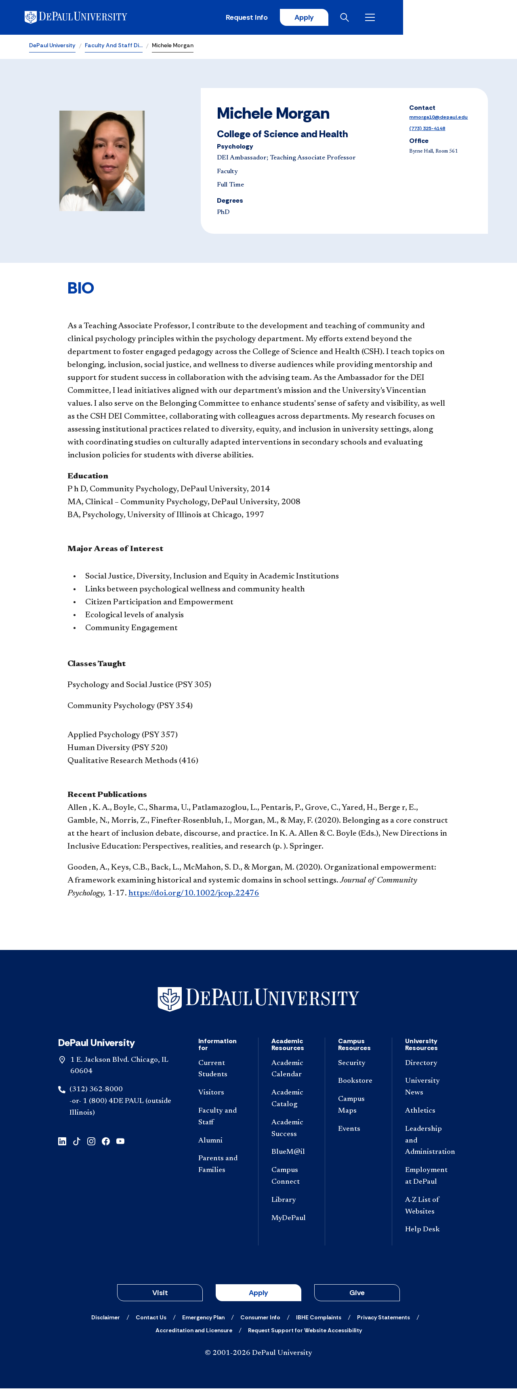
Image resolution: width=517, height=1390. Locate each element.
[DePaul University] (92, 18)
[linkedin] (62, 1142)
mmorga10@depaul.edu (438, 118)
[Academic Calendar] (291, 1070)
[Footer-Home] (258, 1001)
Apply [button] (258, 1294)
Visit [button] (160, 1294)
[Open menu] (481, 18)
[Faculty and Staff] (221, 1118)
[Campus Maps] (358, 1107)
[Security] (358, 1065)
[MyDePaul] (291, 1220)
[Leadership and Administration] (428, 1142)
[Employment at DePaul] (428, 1178)
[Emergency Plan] (203, 1319)
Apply (412, 18)
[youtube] (120, 1142)
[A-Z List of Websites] (428, 1207)
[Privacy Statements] (383, 1319)
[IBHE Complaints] (318, 1319)
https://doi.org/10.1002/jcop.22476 (193, 895)
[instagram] (91, 1142)
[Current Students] (221, 1070)
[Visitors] (221, 1095)
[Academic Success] (291, 1130)
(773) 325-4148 (427, 130)
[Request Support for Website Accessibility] (305, 1332)
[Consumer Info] (260, 1319)
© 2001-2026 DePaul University (258, 1355)
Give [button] (357, 1294)
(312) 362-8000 (96, 1091)
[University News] (428, 1089)
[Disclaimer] (105, 1319)
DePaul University (52, 46)
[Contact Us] (151, 1319)
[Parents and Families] (221, 1166)
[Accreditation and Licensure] (194, 1332)
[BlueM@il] (291, 1154)
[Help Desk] (428, 1231)
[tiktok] (77, 1142)
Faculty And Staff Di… (114, 46)
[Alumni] (221, 1142)
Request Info (355, 18)
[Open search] (456, 18)
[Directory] (428, 1065)
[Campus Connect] (291, 1178)
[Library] (291, 1202)
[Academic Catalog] (291, 1100)
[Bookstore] (358, 1083)
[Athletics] (428, 1113)
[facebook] (106, 1142)
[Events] (358, 1130)
